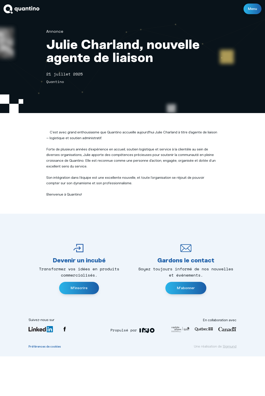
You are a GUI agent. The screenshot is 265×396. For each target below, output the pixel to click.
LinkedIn (41, 369)
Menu (252, 9)
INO (147, 370)
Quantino (21, 8)
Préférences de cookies (45, 386)
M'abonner (186, 327)
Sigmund (229, 386)
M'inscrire (79, 327)
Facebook (65, 368)
